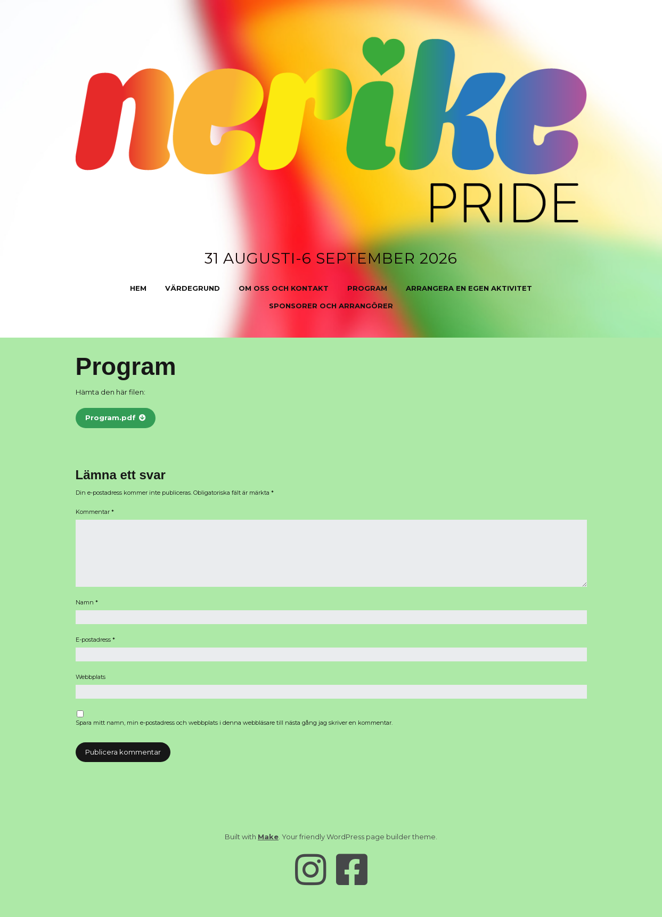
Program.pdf (110, 417)
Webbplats (90, 677)
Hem (138, 288)
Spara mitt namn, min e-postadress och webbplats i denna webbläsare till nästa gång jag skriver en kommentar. (234, 722)
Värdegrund (192, 288)
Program (367, 288)
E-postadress (95, 639)
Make (268, 836)
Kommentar (95, 511)
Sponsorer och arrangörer (331, 305)
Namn (87, 602)
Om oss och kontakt (284, 288)
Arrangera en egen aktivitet (469, 288)
